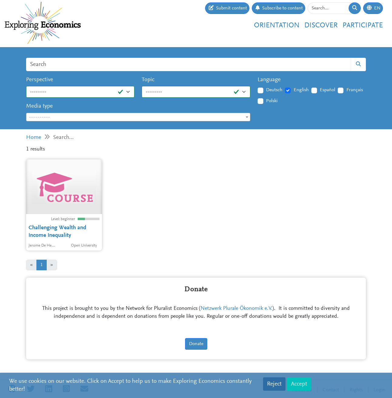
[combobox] (138, 117)
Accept (299, 384)
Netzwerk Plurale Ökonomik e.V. (236, 308)
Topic (148, 80)
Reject (274, 384)
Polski (272, 101)
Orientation (276, 25)
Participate (363, 25)
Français (354, 90)
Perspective (39, 80)
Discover (321, 25)
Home (33, 137)
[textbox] (138, 117)
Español (327, 90)
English (301, 90)
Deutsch (274, 90)
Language (269, 80)
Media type (39, 106)
